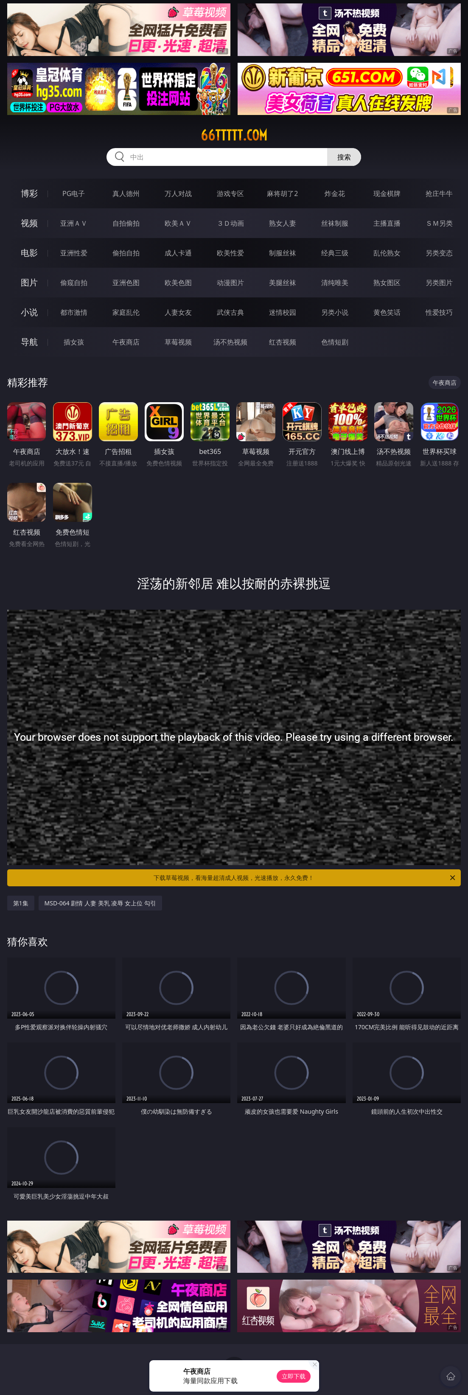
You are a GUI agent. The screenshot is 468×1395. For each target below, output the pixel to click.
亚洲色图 (126, 282)
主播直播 (387, 223)
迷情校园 (282, 312)
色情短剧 (334, 342)
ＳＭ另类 (439, 223)
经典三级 (334, 253)
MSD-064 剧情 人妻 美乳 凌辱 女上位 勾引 (100, 903)
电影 (29, 252)
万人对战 (178, 193)
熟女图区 (387, 282)
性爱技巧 (439, 312)
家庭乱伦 (126, 312)
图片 (29, 282)
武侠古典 (230, 312)
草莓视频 (178, 342)
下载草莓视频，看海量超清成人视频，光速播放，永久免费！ (305, 878)
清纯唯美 (334, 282)
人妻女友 (178, 312)
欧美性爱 (230, 253)
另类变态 (439, 253)
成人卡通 (178, 253)
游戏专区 (230, 193)
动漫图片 (230, 282)
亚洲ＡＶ (73, 223)
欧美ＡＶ (178, 223)
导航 (29, 341)
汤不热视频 (230, 342)
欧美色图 (178, 282)
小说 (29, 312)
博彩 (29, 193)
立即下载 (293, 1376)
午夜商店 (126, 342)
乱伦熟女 (387, 253)
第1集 (20, 903)
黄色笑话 (387, 312)
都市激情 (73, 312)
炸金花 (335, 193)
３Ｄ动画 (230, 223)
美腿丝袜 (282, 282)
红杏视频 (282, 342)
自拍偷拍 (126, 223)
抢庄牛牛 (439, 193)
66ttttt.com (234, 135)
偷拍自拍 (126, 253)
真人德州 (126, 193)
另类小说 (334, 312)
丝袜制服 (334, 223)
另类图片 (439, 282)
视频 (29, 223)
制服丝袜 (282, 253)
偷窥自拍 (73, 282)
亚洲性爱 (73, 253)
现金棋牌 (387, 193)
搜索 (344, 157)
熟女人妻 (282, 223)
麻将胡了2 (282, 193)
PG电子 (73, 193)
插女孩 (74, 342)
